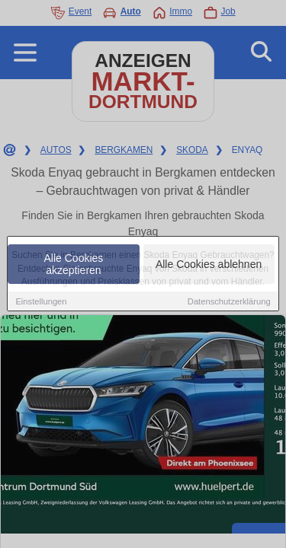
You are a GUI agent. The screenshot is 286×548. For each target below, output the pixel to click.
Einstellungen (40, 302)
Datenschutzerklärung (229, 302)
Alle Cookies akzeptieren (74, 265)
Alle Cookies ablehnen (209, 265)
